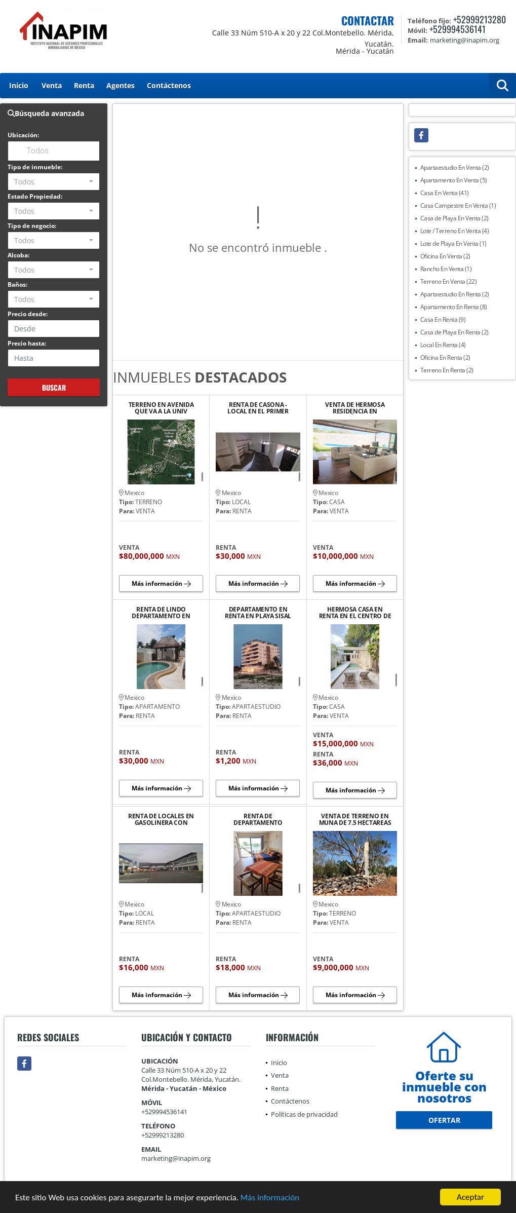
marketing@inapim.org (176, 1158)
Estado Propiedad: (35, 196)
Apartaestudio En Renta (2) (454, 294)
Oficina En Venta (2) (445, 256)
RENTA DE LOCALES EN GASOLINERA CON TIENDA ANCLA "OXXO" (161, 819)
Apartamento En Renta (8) (453, 306)
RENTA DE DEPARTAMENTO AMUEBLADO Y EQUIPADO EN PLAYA (258, 819)
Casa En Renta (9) (443, 319)
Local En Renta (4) (443, 344)
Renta (84, 85)
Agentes (120, 85)
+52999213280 (479, 19)
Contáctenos (169, 85)
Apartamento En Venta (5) (453, 180)
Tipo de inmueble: (35, 167)
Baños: (17, 284)
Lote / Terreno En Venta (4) (454, 230)
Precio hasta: (27, 343)
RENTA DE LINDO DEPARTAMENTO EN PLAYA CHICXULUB (161, 612)
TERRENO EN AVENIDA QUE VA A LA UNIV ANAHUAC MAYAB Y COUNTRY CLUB (161, 407)
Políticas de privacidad (304, 1114)
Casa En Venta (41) (444, 192)
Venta (52, 85)
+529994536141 (457, 28)
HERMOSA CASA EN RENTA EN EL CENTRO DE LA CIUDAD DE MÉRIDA (355, 612)
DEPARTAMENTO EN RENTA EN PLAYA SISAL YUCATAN (258, 612)
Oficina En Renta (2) (445, 357)
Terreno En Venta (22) (448, 281)
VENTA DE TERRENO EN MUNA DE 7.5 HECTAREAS (355, 819)
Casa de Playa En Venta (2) (454, 218)
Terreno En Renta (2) (446, 370)
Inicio (18, 85)
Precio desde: (28, 314)
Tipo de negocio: (32, 225)
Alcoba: (18, 255)
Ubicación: (23, 135)
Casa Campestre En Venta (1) (458, 205)
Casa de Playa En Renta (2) (454, 332)
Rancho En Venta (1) (446, 268)
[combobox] (54, 182)
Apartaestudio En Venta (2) (454, 167)
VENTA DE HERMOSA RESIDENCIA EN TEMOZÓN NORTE (354, 407)
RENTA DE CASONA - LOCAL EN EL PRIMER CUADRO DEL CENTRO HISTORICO (258, 407)
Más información (270, 1198)
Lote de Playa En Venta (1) (453, 243)
